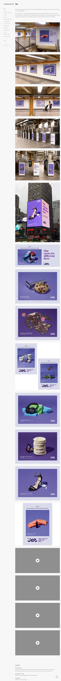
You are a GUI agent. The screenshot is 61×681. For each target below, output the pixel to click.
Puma (5, 17)
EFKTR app (6, 27)
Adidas (5, 14)
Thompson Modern (7, 19)
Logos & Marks (7, 36)
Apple (5, 10)
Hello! (5, 40)
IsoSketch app (6, 29)
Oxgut (5, 32)
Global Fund (6, 25)
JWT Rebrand (6, 21)
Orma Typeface (7, 34)
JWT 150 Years (7, 23)
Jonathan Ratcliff (9, 4)
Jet (4, 8)
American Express (7, 12)
